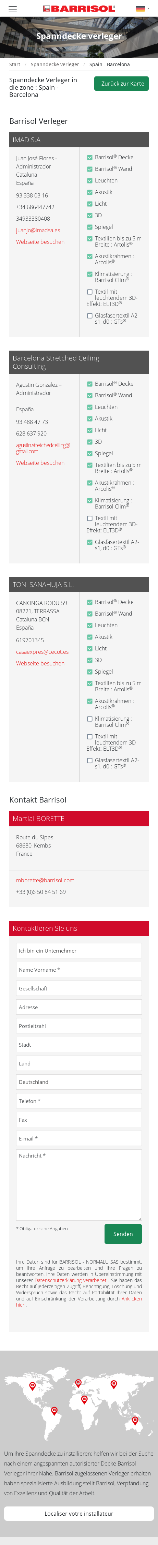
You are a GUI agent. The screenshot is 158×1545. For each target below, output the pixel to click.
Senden (123, 1234)
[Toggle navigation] (12, 9)
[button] (143, 8)
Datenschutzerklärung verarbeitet (71, 1280)
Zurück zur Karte (121, 83)
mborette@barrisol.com (45, 880)
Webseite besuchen (40, 242)
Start (14, 64)
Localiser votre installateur (79, 1513)
